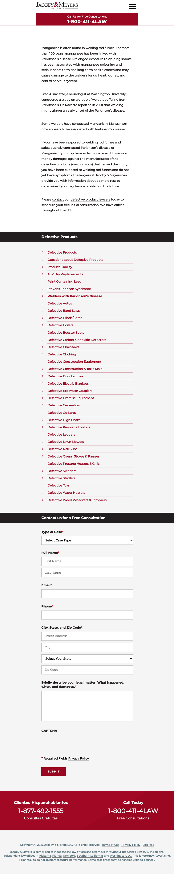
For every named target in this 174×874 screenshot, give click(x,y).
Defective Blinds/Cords (64, 318)
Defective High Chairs (63, 420)
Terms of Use (110, 845)
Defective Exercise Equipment (70, 398)
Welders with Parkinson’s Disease (74, 296)
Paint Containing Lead (64, 281)
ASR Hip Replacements (65, 274)
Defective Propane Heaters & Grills (73, 464)
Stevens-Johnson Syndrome (69, 289)
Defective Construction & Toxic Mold (75, 369)
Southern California (90, 855)
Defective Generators (63, 405)
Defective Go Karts (61, 413)
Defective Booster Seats (65, 332)
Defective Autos (59, 303)
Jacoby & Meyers (108, 175)
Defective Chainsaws (63, 347)
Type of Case (52, 532)
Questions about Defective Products (75, 260)
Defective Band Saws (63, 311)
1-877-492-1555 (40, 811)
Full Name (50, 553)
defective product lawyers (90, 199)
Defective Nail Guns (62, 449)
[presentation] (70, 742)
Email (46, 585)
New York (69, 855)
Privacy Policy (78, 758)
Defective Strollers (61, 478)
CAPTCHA (49, 731)
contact (58, 199)
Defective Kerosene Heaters (68, 427)
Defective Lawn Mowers (65, 442)
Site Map (148, 845)
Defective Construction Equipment (74, 361)
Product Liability (59, 267)
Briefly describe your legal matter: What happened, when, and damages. (82, 685)
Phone (47, 606)
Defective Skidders (61, 471)
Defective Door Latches (65, 376)
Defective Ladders (61, 434)
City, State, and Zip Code (61, 627)
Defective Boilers (60, 325)
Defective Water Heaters (66, 493)
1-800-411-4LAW (87, 21)
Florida (57, 855)
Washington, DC (121, 855)
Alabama (45, 855)
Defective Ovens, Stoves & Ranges (73, 456)
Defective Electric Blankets (68, 383)
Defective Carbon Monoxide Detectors (76, 340)
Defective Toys (58, 485)
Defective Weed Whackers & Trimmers (77, 500)
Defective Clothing (61, 354)
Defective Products (62, 252)
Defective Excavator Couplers (69, 391)
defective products (55, 164)
